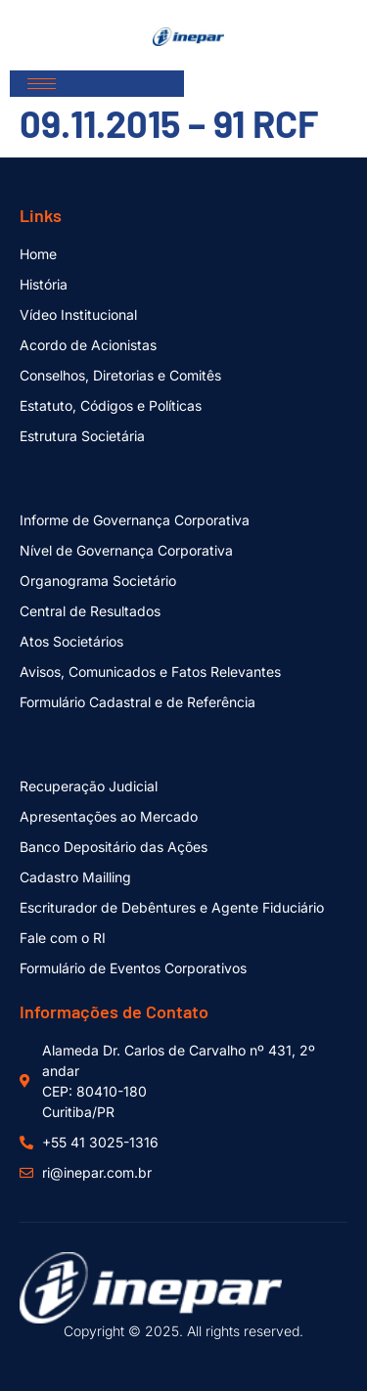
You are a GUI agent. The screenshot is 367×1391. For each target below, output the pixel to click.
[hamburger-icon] (42, 83)
